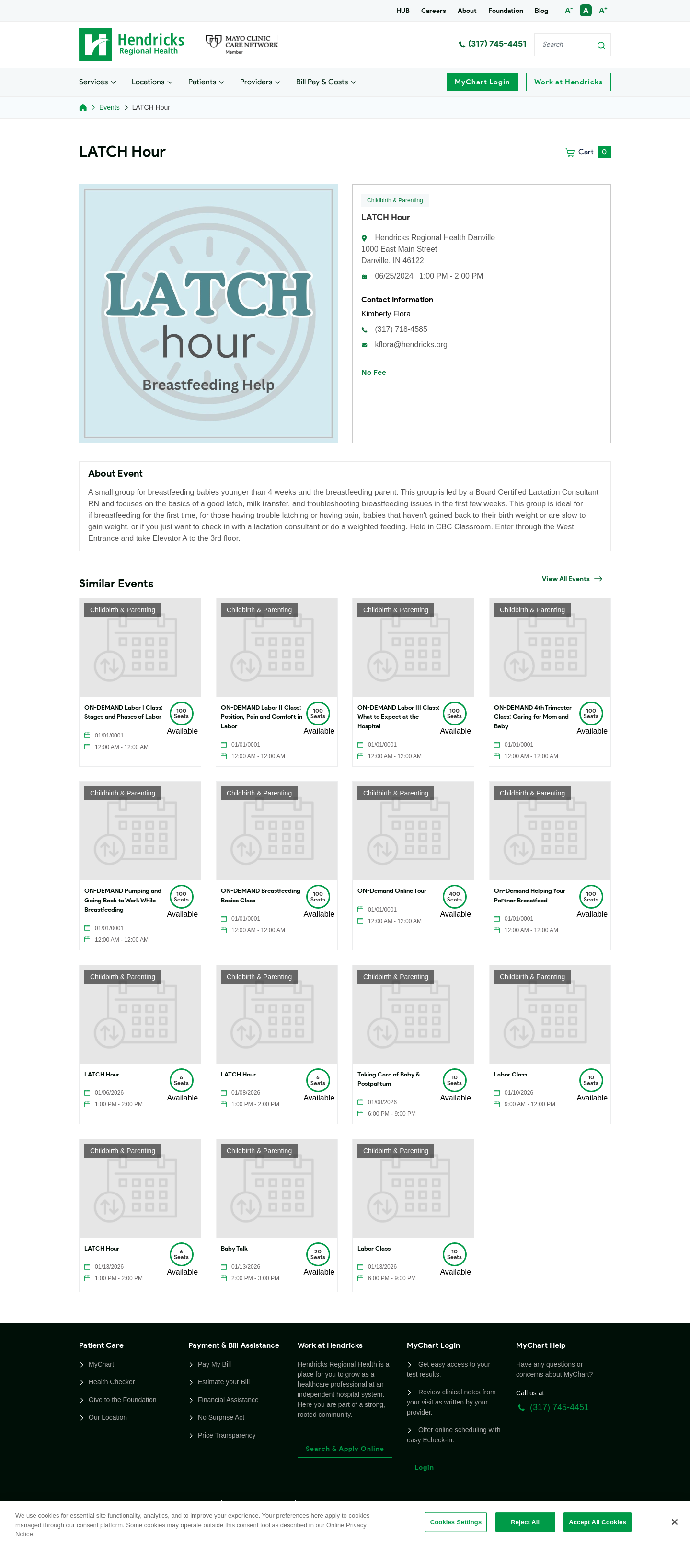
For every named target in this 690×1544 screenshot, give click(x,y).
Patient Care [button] (101, 1342)
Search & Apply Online (345, 1446)
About (467, 11)
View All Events (572, 579)
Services (93, 81)
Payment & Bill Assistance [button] (233, 1342)
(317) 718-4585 (401, 329)
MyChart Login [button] (433, 1342)
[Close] (674, 1521)
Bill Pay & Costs (322, 81)
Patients (202, 81)
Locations (148, 81)
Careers (433, 11)
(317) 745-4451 (493, 43)
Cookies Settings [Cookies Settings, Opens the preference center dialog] (456, 1521)
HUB (403, 11)
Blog (541, 11)
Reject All (525, 1521)
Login (424, 1465)
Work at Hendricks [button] (330, 1342)
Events (109, 107)
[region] (345, 1522)
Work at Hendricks (568, 82)
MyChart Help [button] (541, 1342)
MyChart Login (482, 82)
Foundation (505, 11)
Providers (256, 81)
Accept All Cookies (597, 1521)
